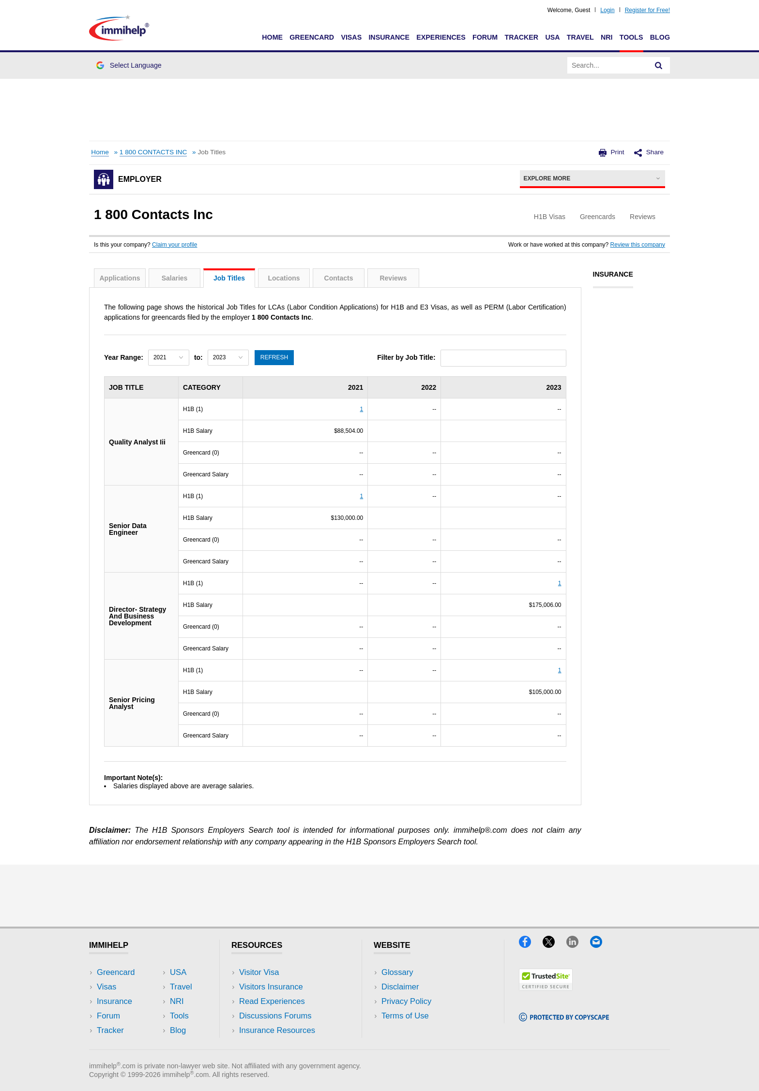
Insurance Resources (277, 1030)
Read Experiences (272, 1001)
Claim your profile (174, 244)
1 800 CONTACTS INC (153, 152)
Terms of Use (405, 1015)
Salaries (175, 278)
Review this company (637, 244)
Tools (631, 37)
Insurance (389, 37)
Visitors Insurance (271, 986)
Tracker (521, 37)
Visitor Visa (259, 972)
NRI (607, 37)
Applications (119, 278)
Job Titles (229, 278)
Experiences (440, 37)
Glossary (397, 972)
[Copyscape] (564, 1018)
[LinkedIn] (578, 945)
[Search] (658, 65)
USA (552, 37)
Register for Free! (647, 10)
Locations (284, 278)
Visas (351, 37)
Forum (485, 37)
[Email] (600, 945)
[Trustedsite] (546, 988)
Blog (660, 37)
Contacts (338, 278)
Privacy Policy (406, 1001)
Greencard (311, 37)
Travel (580, 37)
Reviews (393, 278)
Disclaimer (400, 986)
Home (272, 37)
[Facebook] (531, 945)
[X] (554, 945)
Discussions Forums (275, 1015)
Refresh (274, 357)
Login (607, 10)
